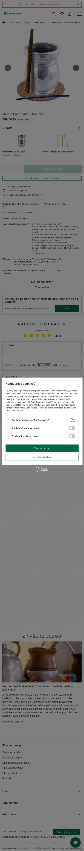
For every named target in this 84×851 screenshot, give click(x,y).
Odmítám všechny (42, 457)
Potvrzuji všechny (42, 448)
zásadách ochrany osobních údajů (21, 399)
